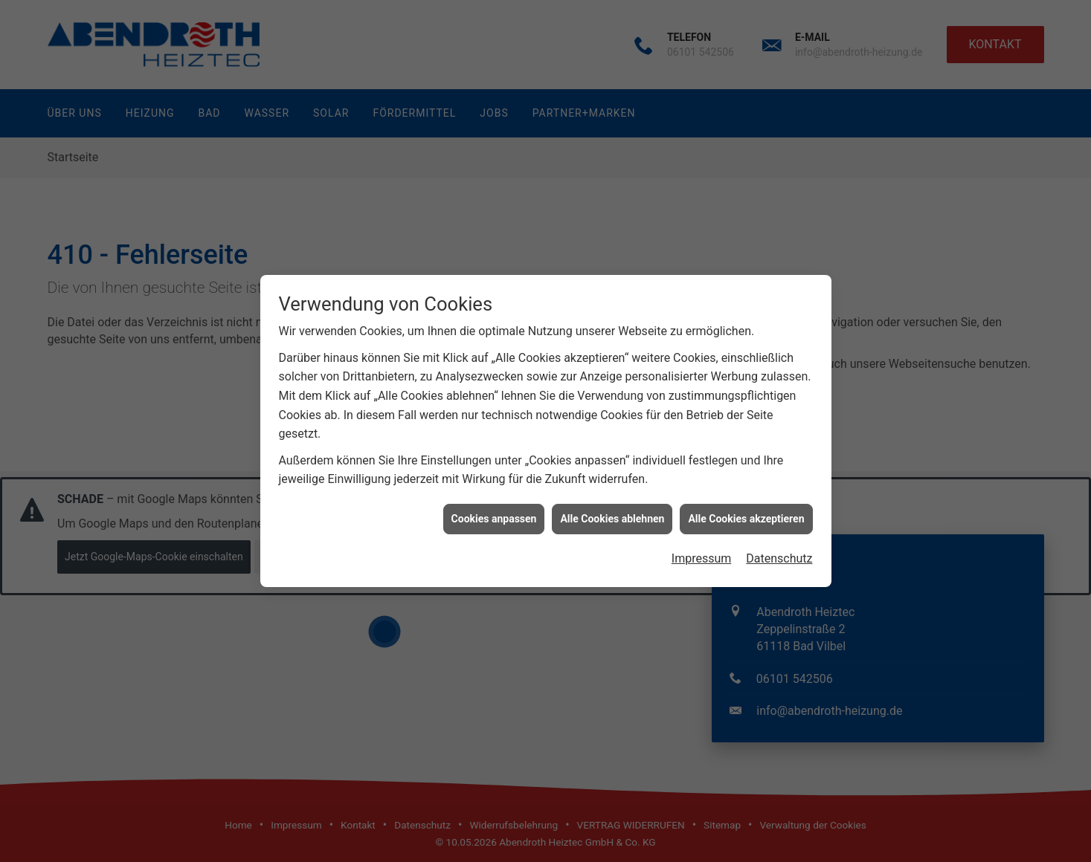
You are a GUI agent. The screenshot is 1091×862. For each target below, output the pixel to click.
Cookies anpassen (494, 514)
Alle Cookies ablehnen (612, 514)
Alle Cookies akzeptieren (746, 514)
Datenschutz (779, 555)
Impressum (702, 555)
